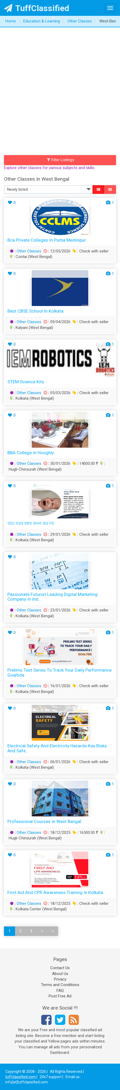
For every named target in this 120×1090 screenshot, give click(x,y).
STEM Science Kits (25, 381)
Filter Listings (61, 159)
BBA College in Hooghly (30, 452)
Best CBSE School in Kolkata (35, 311)
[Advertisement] (60, 90)
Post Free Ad (60, 996)
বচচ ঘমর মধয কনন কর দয (30, 523)
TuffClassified (36, 8)
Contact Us (60, 967)
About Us (60, 973)
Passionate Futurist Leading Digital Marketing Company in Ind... (52, 597)
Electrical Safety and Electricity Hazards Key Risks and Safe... (57, 748)
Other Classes (29, 251)
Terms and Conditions (60, 984)
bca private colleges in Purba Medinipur (46, 240)
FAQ (60, 990)
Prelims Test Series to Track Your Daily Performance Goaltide (59, 672)
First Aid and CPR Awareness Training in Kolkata (55, 892)
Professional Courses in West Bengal (44, 821)
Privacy (60, 979)
